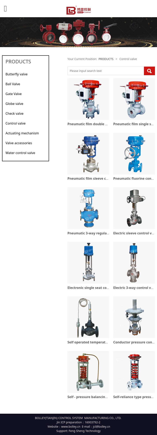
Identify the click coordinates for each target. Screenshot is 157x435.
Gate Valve (14, 94)
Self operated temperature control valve (100, 342)
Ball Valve (13, 84)
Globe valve (14, 103)
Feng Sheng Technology (85, 431)
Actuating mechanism (22, 133)
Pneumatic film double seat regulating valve (103, 124)
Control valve (16, 123)
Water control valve (20, 153)
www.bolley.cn (70, 426)
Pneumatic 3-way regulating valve (95, 233)
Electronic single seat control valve (95, 287)
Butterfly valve (17, 74)
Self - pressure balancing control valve (98, 397)
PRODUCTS (106, 59)
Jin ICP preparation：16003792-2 (78, 422)
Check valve (15, 113)
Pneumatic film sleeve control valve (96, 178)
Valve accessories (19, 143)
